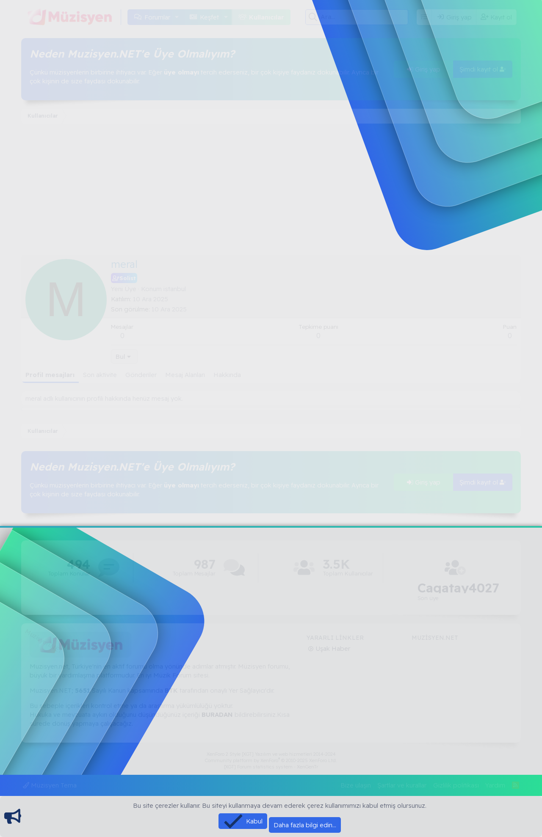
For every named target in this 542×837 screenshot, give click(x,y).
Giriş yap (423, 69)
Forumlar (157, 17)
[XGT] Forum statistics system (271, 767)
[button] (177, 17)
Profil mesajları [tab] (50, 375)
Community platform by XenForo (271, 760)
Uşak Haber (332, 648)
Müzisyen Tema (50, 785)
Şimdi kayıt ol (482, 69)
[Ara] (364, 17)
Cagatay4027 (458, 588)
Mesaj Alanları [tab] (185, 375)
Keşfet (209, 17)
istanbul (174, 289)
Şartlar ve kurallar (401, 785)
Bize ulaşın (355, 785)
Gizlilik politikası (456, 785)
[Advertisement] (271, 191)
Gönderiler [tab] (141, 375)
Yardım (495, 785)
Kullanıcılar (266, 17)
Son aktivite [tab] (100, 375)
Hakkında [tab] (227, 375)
